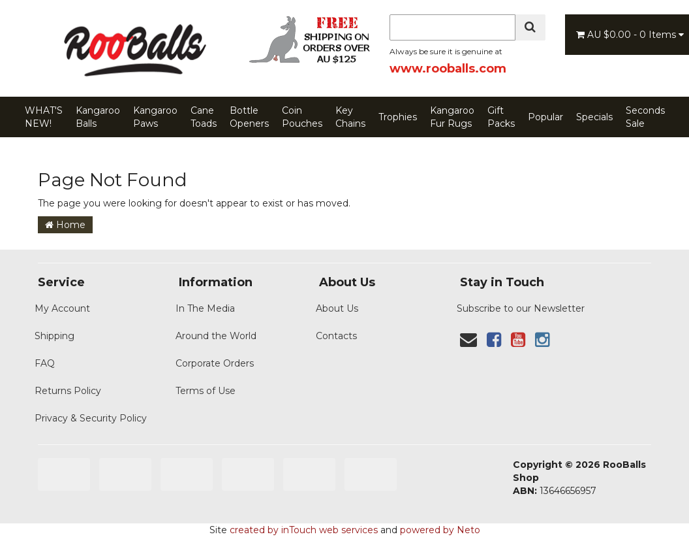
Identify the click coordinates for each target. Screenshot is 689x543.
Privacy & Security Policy (91, 418)
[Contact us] (468, 339)
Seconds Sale (645, 117)
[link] (494, 339)
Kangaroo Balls (98, 117)
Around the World (216, 336)
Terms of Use (206, 391)
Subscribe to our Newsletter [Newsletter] (521, 308)
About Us (337, 308)
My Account (62, 308)
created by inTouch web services (304, 530)
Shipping (54, 336)
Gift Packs (501, 117)
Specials (594, 117)
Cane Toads (204, 117)
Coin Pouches (302, 117)
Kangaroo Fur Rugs (452, 117)
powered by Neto (440, 530)
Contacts (336, 336)
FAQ (45, 363)
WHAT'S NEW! (44, 117)
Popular (545, 117)
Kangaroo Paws (155, 117)
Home (65, 225)
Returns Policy (68, 391)
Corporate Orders (215, 363)
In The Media (205, 308)
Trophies (397, 117)
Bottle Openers (249, 117)
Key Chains (350, 117)
